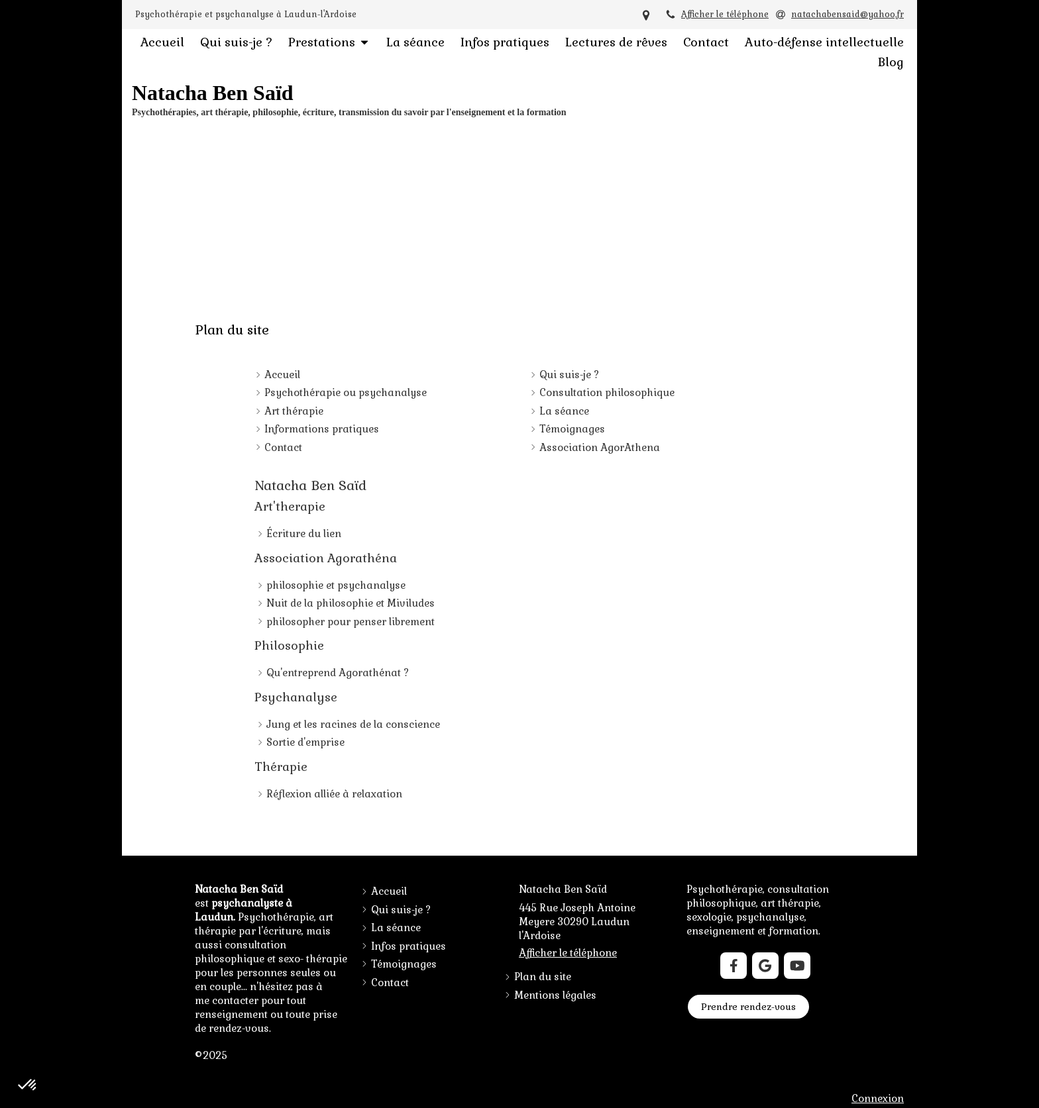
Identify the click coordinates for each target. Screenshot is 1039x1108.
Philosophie (289, 645)
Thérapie (280, 766)
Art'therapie (289, 506)
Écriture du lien (303, 533)
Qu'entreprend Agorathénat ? (337, 672)
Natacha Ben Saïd (310, 485)
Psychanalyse (295, 697)
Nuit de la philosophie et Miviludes (350, 603)
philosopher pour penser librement (350, 621)
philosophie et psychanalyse (336, 585)
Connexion (877, 1098)
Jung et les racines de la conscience (353, 724)
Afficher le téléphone (725, 14)
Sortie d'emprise (305, 742)
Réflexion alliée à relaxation (334, 793)
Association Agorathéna (325, 558)
